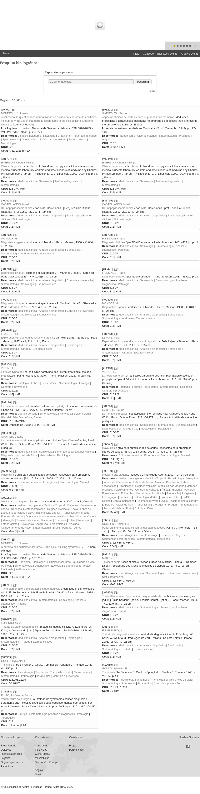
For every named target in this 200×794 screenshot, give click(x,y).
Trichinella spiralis (61, 672)
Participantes (76, 749)
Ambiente (176, 489)
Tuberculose (17, 512)
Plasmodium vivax (148, 500)
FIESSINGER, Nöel (114, 238)
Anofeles (108, 504)
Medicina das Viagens (83, 516)
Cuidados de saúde (130, 455)
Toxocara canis (111, 561)
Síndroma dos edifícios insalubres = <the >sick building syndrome (40, 547)
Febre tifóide (49, 383)
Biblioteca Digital (167, 53)
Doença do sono (27, 413)
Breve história (8, 745)
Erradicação (126, 485)
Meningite (8, 520)
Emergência (151, 455)
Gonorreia (60, 520)
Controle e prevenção (79, 280)
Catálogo (148, 53)
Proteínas (166, 497)
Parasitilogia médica (131, 535)
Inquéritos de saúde (85, 135)
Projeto (73, 745)
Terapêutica (44, 675)
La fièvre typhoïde (11, 371)
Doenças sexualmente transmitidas (47, 516)
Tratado (21, 603)
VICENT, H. (8, 368)
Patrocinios (7, 766)
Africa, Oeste (33, 417)
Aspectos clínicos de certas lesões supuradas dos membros (138, 117)
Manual (185, 455)
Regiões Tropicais (58, 509)
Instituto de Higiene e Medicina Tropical (142, 478)
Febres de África (143, 482)
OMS (185, 497)
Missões (18, 417)
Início (136, 53)
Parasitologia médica (131, 573)
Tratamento (173, 573)
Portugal (109, 508)
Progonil (173, 504)
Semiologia (45, 181)
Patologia (123, 249)
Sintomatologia (77, 139)
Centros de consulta (147, 489)
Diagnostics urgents (13, 242)
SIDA (31, 512)
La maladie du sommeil (15, 406)
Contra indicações (123, 500)
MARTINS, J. (110, 558)
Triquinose (41, 672)
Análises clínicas (25, 569)
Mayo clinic (108, 447)
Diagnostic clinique (12, 272)
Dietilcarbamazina (113, 576)
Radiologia (164, 428)
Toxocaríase (189, 573)
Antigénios (188, 493)
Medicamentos (124, 489)
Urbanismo (64, 135)
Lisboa (120, 508)
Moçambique (42, 758)
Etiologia (84, 383)
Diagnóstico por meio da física (120, 428)
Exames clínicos (44, 253)
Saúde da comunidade (52, 139)
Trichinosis (7, 664)
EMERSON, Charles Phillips (18, 162)
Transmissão (143, 504)
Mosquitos (192, 478)
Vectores (189, 489)
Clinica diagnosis (11, 166)
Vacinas (74, 523)
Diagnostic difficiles (113, 242)
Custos (106, 500)
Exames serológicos (173, 535)
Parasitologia (176, 478)
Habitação (49, 135)
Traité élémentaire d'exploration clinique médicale (30, 588)
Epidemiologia (11, 139)
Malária (159, 482)
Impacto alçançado (11, 753)
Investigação (109, 497)
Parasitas (18, 516)
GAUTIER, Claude (113, 409)
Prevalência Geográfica (34, 523)
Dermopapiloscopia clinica (16, 208)
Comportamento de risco (16, 527)
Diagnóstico (42, 565)
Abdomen (27, 253)
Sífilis (72, 520)
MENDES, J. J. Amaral (14, 113)
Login (6, 53)
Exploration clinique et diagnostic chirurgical (27, 337)
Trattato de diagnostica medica (19, 626)
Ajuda (151, 90)
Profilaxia (184, 135)
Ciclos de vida (124, 504)
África (164, 489)
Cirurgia (26, 348)
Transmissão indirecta (75, 512)
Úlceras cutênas (147, 135)
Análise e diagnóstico (67, 181)
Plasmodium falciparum (184, 500)
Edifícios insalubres (29, 135)
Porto (129, 508)
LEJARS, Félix (10, 333)
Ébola (74, 509)
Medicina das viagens (115, 474)
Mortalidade (143, 493)
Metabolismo (148, 428)
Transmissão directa (48, 512)
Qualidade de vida (84, 561)
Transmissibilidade (27, 520)
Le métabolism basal (114, 413)
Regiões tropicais (145, 485)
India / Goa (41, 749)
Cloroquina (159, 504)
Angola (106, 139)
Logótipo (5, 758)
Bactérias (46, 520)
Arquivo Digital (189, 53)
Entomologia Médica (146, 497)
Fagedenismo (127, 135)
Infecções (109, 482)
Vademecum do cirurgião (16, 699)
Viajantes (72, 505)
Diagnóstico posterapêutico (118, 538)
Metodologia (8, 143)
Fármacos (126, 497)
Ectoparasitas (9, 523)
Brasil (56, 527)
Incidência (158, 493)
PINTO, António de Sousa (16, 695)
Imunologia (151, 535)
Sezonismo (124, 482)
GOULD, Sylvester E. (14, 661)
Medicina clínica (27, 181)
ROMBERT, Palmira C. (115, 523)
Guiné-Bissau (42, 753)
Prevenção (173, 493)
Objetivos (6, 749)
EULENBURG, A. (11, 623)
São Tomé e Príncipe (46, 762)
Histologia (65, 413)
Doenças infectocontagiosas (28, 509)
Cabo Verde (41, 745)
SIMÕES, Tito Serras (114, 113)
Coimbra (140, 508)
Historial (6, 417)
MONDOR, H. (9, 238)
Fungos (5, 516)
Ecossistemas (110, 493)
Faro (150, 508)
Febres (35, 383)
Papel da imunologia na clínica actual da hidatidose (133, 527)
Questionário (29, 139)
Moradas (191, 485)
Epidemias (127, 493)
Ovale (164, 500)
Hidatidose (163, 538)
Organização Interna (12, 762)
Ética (177, 497)
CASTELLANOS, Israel (15, 204)
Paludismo (172, 482)
